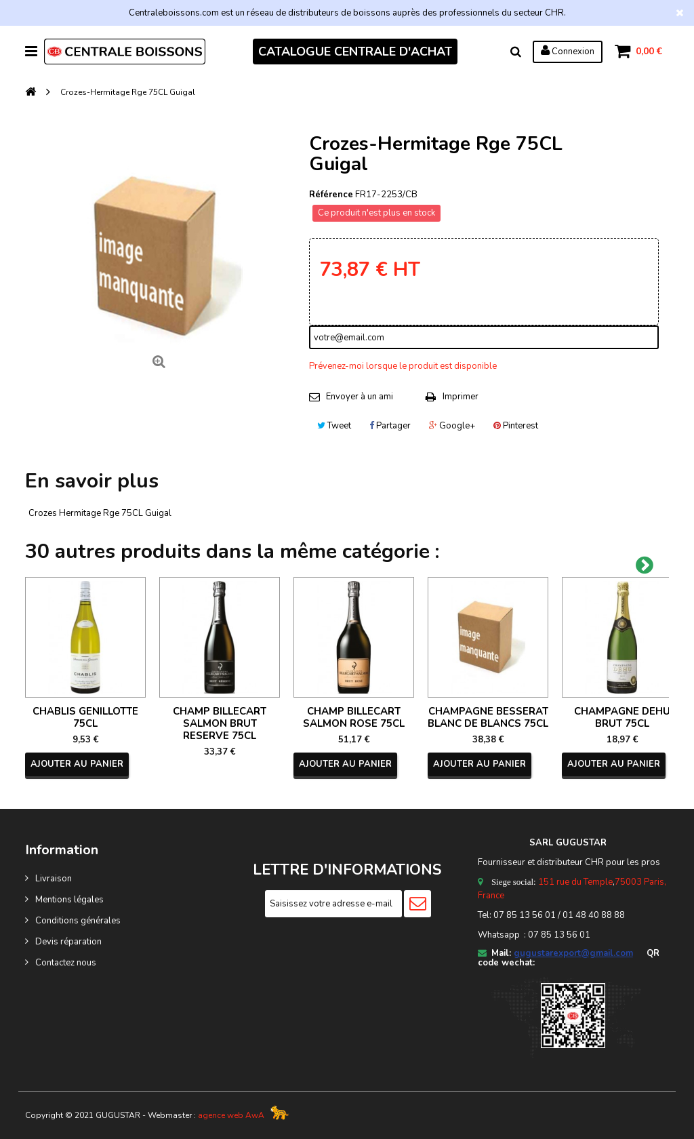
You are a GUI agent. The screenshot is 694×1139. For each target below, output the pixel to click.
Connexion (567, 51)
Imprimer (460, 397)
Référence (331, 194)
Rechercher (515, 51)
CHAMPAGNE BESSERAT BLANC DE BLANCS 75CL (488, 717)
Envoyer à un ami (359, 397)
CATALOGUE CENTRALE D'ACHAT (355, 51)
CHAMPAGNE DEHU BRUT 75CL (622, 717)
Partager (390, 426)
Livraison (53, 879)
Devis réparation (68, 942)
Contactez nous (65, 963)
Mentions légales (69, 900)
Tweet (334, 426)
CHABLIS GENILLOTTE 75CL (85, 717)
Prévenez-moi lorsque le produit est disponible (403, 366)
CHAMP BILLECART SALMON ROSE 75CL (354, 717)
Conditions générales (78, 921)
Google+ (452, 426)
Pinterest (515, 426)
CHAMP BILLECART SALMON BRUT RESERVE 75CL (219, 723)
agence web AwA (231, 1115)
